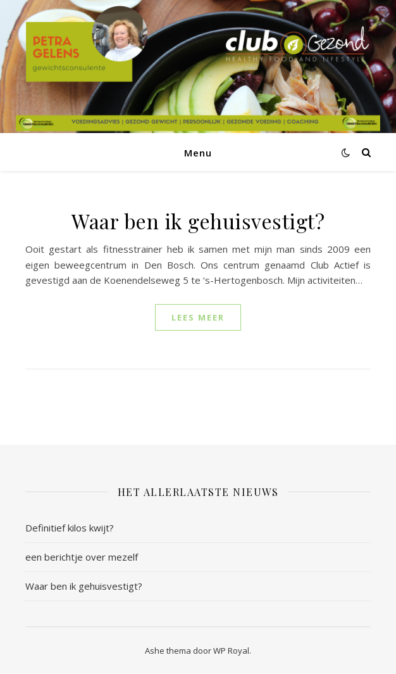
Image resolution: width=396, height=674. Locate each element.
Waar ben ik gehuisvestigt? (198, 220)
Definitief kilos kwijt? (69, 527)
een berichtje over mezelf (81, 556)
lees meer (198, 317)
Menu (198, 152)
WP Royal (231, 650)
